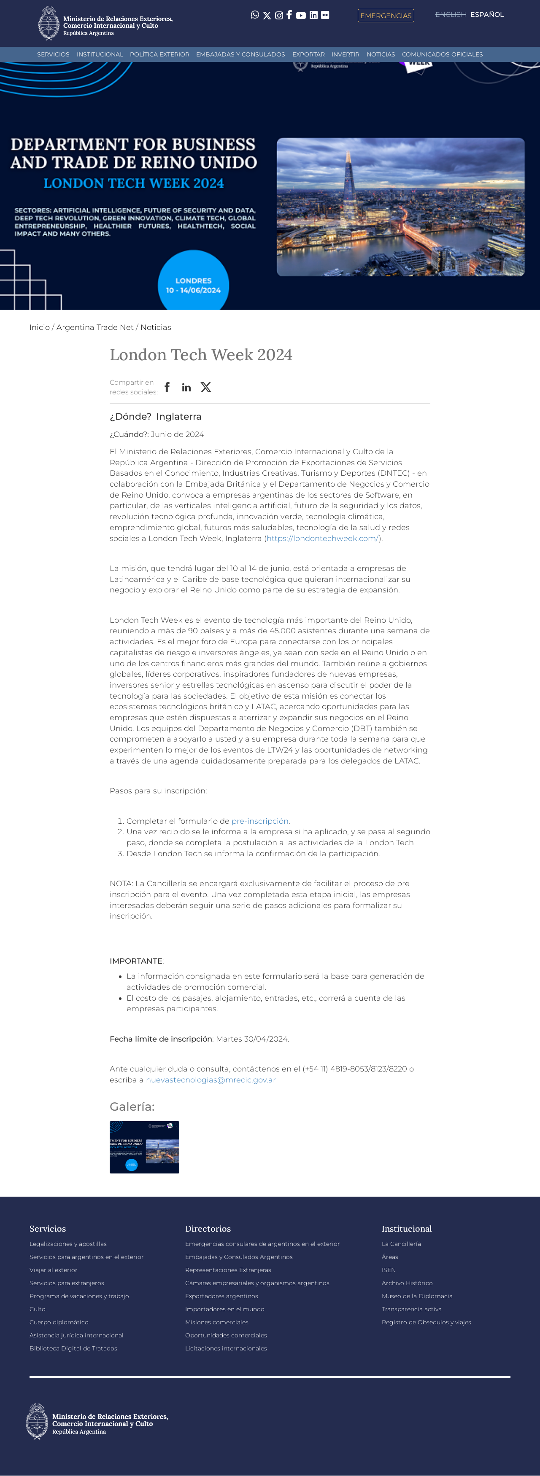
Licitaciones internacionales (226, 1348)
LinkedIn (187, 387)
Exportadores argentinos (221, 1296)
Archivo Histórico (407, 1283)
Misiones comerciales (216, 1322)
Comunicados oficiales (442, 54)
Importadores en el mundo (225, 1309)
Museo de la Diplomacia (417, 1296)
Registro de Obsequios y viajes (426, 1322)
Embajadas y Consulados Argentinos (239, 1257)
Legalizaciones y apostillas (68, 1244)
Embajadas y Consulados (240, 54)
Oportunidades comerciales (226, 1335)
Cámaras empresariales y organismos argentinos (257, 1283)
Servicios (53, 54)
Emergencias (386, 15)
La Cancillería (401, 1244)
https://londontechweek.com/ (323, 538)
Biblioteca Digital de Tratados (73, 1348)
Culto (38, 1309)
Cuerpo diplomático (59, 1322)
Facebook (167, 387)
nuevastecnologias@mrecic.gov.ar (211, 1080)
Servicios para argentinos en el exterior (87, 1257)
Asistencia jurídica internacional (77, 1335)
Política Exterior (159, 54)
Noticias (381, 54)
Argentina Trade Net (95, 327)
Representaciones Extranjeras (228, 1270)
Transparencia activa (412, 1309)
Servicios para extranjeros (67, 1283)
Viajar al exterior (54, 1270)
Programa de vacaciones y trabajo (79, 1296)
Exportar (308, 54)
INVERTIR (345, 54)
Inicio (40, 327)
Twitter (206, 387)
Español (487, 15)
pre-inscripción (260, 821)
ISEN (389, 1270)
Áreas (390, 1257)
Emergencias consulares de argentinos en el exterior (262, 1244)
